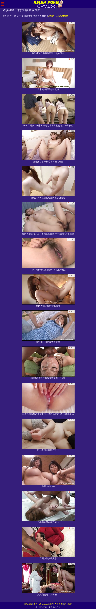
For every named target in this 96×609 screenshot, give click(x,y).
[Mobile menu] (2, 4)
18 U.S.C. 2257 (46, 604)
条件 (35, 604)
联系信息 (28, 604)
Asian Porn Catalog (58, 16)
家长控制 (68, 604)
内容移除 (59, 604)
